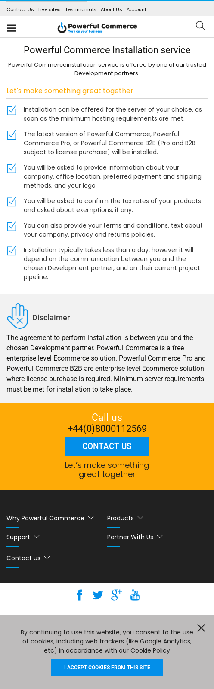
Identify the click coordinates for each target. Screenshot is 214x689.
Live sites (49, 9)
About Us (111, 9)
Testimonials (80, 9)
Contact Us (20, 9)
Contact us (107, 446)
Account (136, 9)
